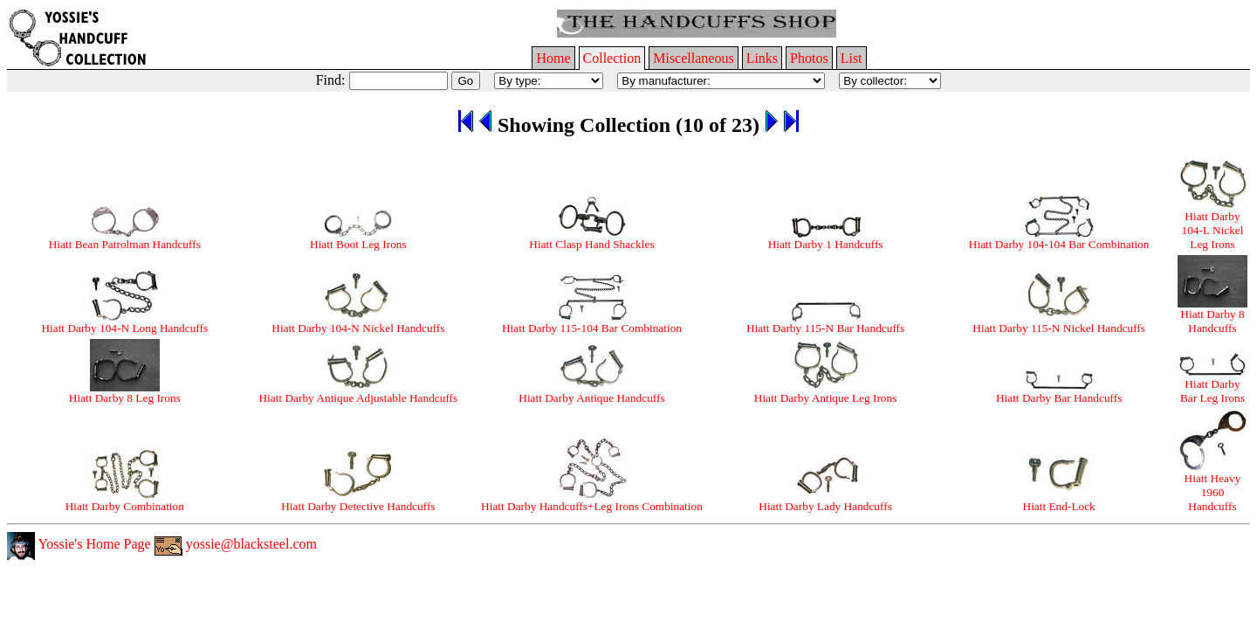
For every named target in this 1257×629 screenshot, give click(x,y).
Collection (612, 58)
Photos (809, 58)
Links (762, 58)
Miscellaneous (693, 58)
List (851, 58)
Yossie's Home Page (79, 543)
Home (553, 58)
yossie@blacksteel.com (236, 543)
